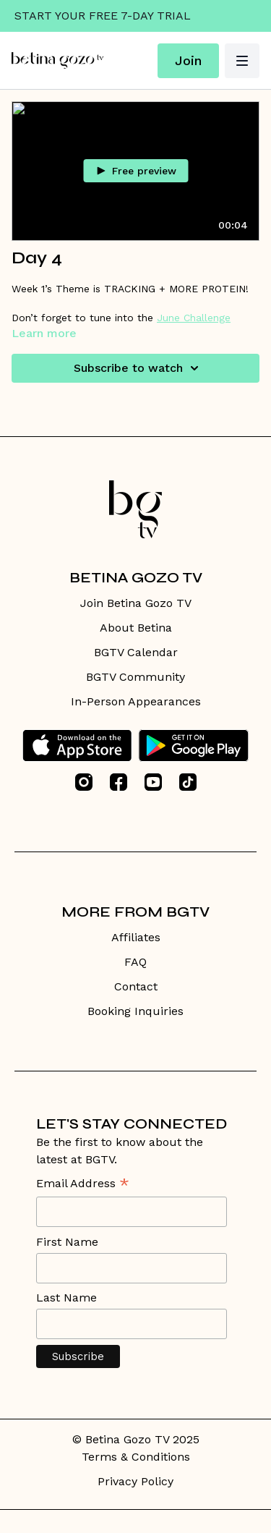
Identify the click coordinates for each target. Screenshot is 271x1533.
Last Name (66, 1297)
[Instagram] (84, 782)
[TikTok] (188, 782)
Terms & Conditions (136, 1457)
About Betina (136, 627)
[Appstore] (77, 745)
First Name (67, 1242)
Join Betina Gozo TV (136, 603)
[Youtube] (153, 782)
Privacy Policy (135, 1481)
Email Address (82, 1184)
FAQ (135, 962)
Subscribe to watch (138, 368)
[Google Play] (193, 745)
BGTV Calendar (136, 652)
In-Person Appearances (136, 701)
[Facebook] (118, 782)
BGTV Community (135, 677)
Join (188, 60)
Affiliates (135, 937)
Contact (136, 986)
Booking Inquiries (135, 1011)
